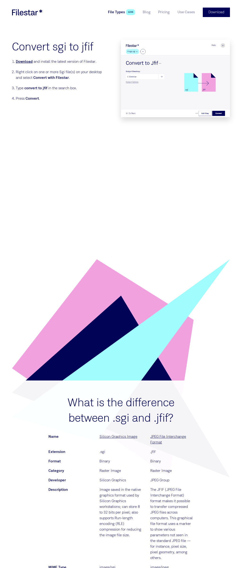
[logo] (27, 12)
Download (24, 62)
